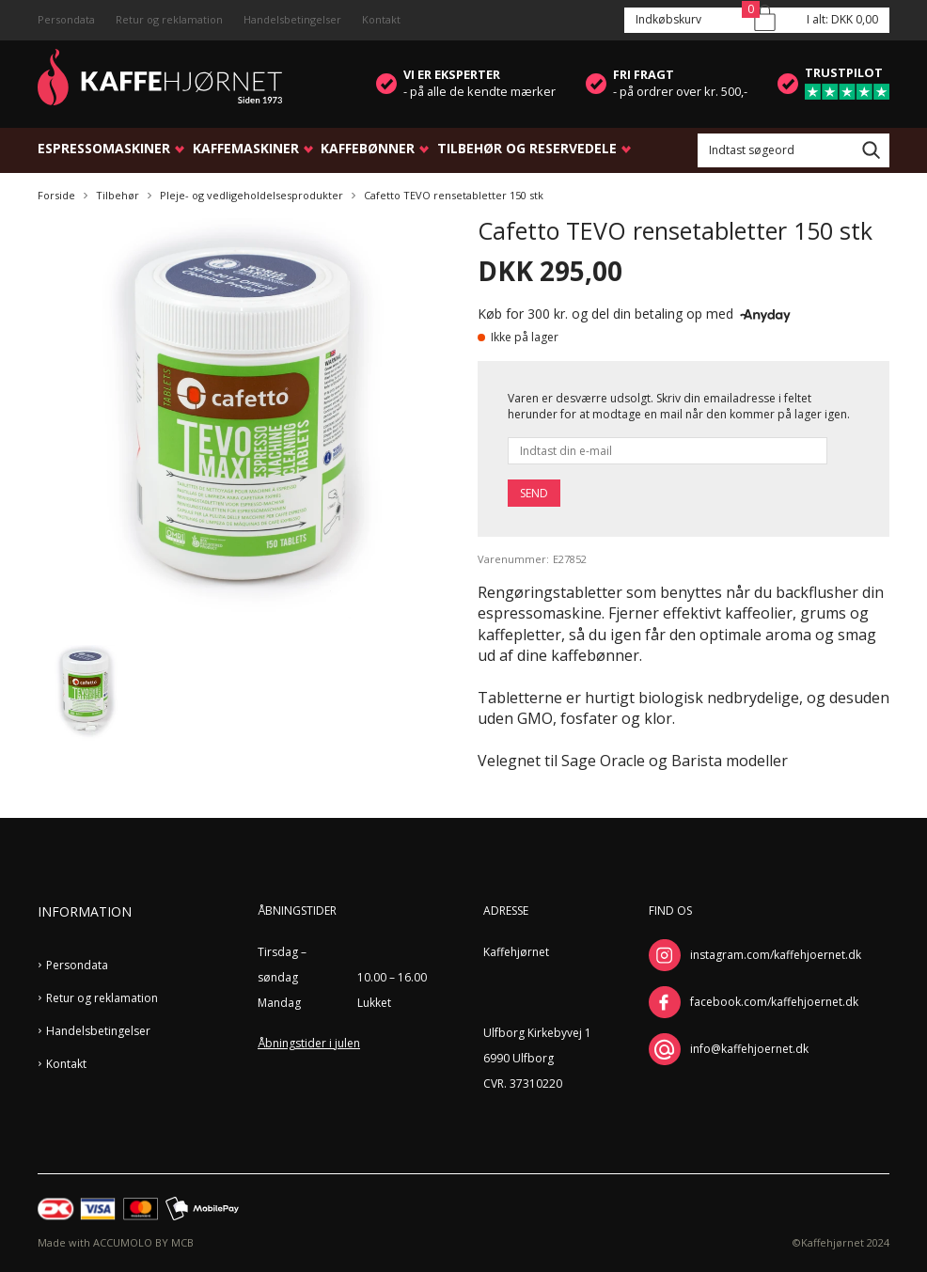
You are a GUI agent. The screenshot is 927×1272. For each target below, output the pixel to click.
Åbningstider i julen (309, 1043)
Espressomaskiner (104, 148)
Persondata (66, 19)
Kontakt (381, 19)
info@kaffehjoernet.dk (749, 1049)
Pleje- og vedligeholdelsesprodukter (251, 195)
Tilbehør (117, 195)
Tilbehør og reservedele (527, 148)
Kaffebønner (368, 148)
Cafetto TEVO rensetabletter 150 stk (453, 195)
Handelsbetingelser (292, 19)
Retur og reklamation (169, 19)
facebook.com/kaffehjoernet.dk (774, 1002)
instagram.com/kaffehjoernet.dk (775, 955)
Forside (56, 195)
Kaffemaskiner (246, 148)
